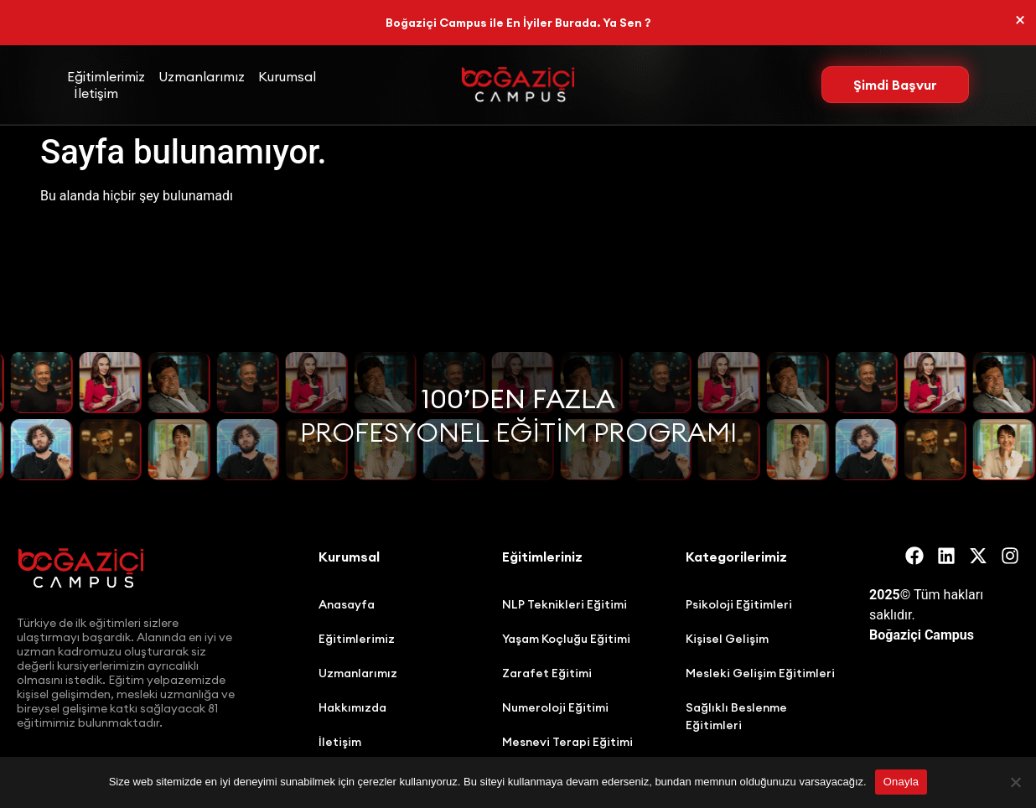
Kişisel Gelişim (727, 638)
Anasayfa (347, 604)
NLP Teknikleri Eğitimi (564, 604)
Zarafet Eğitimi (547, 673)
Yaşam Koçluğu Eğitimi (566, 638)
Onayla (901, 781)
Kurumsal (287, 76)
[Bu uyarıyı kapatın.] (1020, 20)
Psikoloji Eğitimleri (739, 604)
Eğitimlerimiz (106, 76)
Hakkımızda (352, 707)
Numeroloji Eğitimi (555, 707)
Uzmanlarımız (201, 76)
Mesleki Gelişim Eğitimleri (760, 673)
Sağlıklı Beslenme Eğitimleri (736, 716)
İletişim (96, 93)
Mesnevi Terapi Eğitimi (567, 741)
